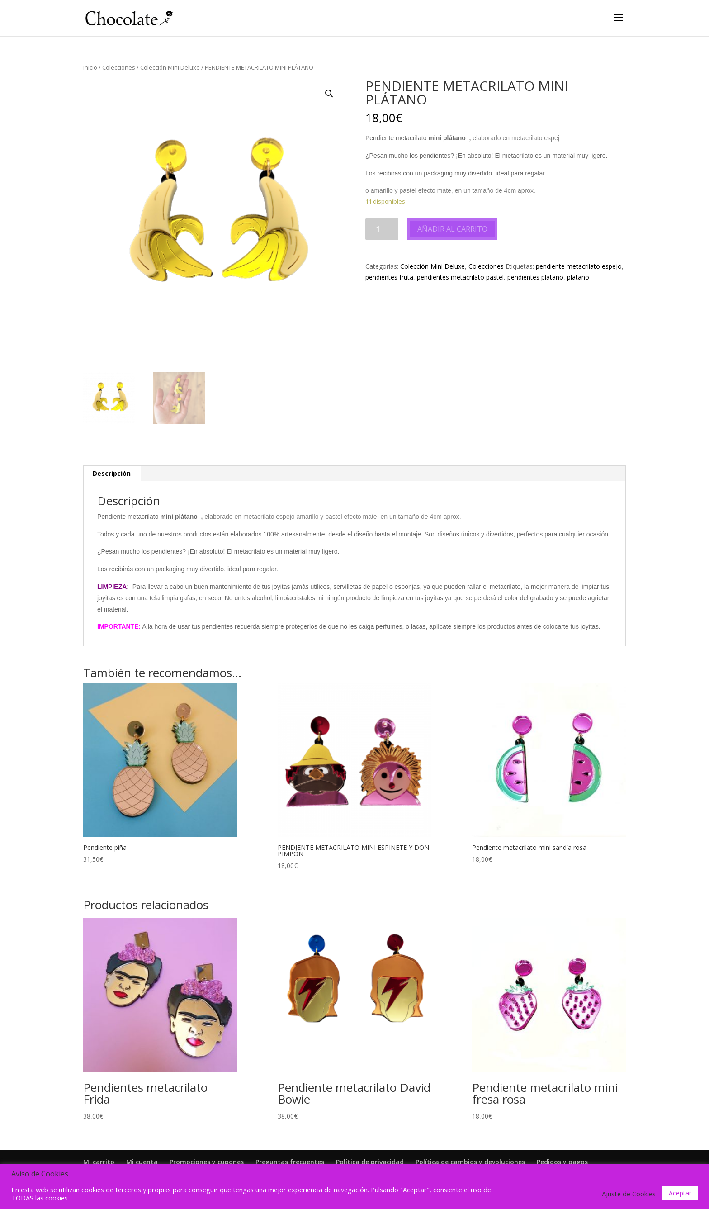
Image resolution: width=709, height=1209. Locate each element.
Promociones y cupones (207, 1161)
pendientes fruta (389, 277)
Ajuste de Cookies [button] (629, 1194)
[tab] (112, 473)
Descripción (112, 473)
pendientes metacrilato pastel (460, 277)
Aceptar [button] (680, 1193)
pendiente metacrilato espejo (579, 266)
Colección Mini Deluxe (170, 67)
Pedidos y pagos (562, 1161)
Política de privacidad (370, 1161)
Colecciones (118, 67)
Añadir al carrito (452, 229)
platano (578, 277)
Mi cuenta (142, 1161)
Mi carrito (98, 1161)
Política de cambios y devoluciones (470, 1161)
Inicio (90, 67)
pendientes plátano (535, 277)
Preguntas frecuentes (289, 1161)
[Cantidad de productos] (381, 229)
